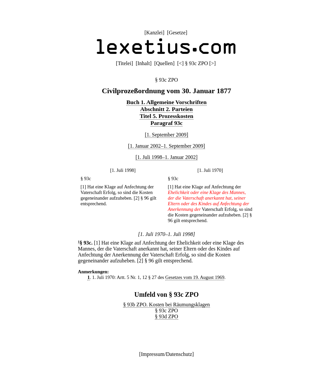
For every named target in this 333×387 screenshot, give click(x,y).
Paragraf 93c (166, 123)
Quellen (164, 63)
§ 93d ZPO (166, 316)
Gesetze (177, 32)
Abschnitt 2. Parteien (166, 109)
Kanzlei (154, 32)
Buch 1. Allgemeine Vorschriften (166, 102)
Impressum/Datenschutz (166, 354)
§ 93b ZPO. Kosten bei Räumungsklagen (166, 304)
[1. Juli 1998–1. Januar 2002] (167, 157)
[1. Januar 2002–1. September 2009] (166, 146)
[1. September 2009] (166, 134)
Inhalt (144, 63)
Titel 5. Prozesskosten (166, 116)
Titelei (124, 63)
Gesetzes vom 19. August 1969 (195, 277)
